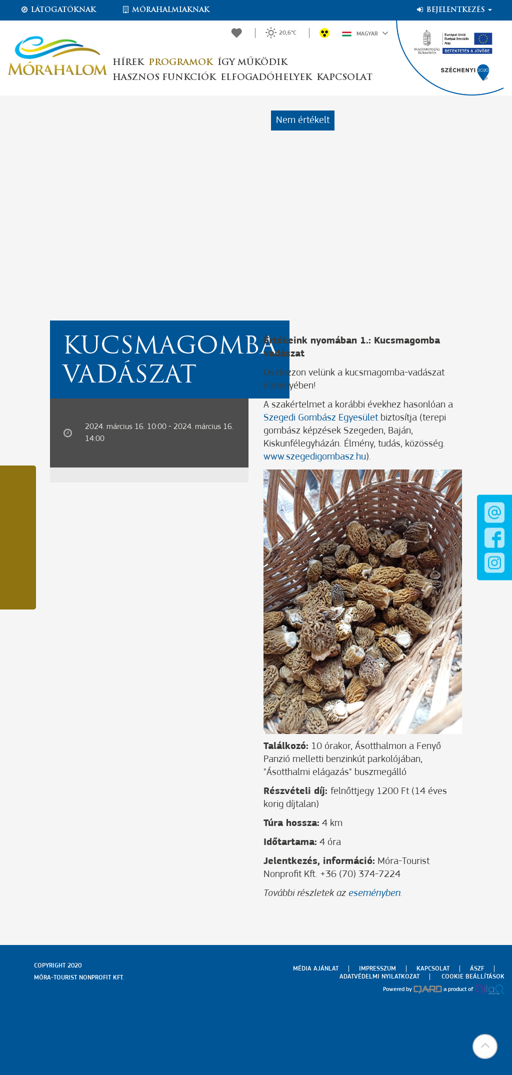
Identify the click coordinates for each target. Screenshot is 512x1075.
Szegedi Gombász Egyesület (322, 418)
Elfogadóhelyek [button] (266, 78)
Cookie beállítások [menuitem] (473, 977)
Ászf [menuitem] (477, 969)
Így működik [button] (252, 62)
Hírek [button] (128, 62)
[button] (484, 1047)
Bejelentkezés (454, 10)
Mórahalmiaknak (165, 10)
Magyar (365, 33)
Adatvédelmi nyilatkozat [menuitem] (380, 977)
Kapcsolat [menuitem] (433, 969)
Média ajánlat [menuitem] (315, 969)
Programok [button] (180, 62)
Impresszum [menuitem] (377, 969)
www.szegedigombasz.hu (315, 457)
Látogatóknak (58, 10)
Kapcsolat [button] (344, 78)
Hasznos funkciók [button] (164, 78)
